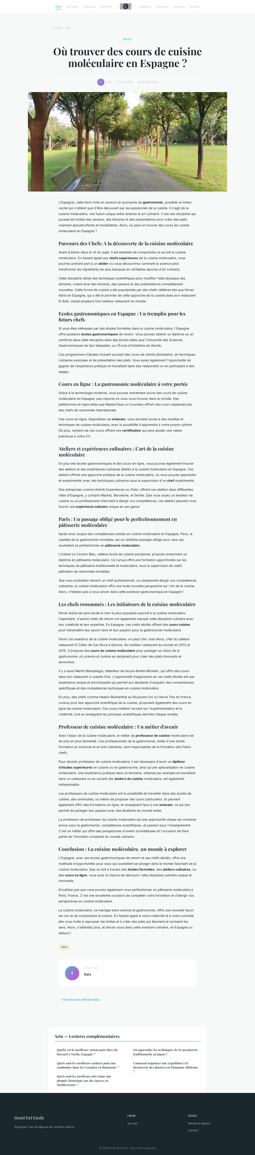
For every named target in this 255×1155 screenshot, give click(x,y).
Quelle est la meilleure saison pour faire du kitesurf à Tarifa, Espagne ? (87, 1052)
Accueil (57, 27)
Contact (193, 1130)
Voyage (194, 6)
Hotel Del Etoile (29, 1117)
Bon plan (72, 6)
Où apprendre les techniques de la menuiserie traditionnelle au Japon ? (165, 1052)
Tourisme (162, 6)
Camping (89, 6)
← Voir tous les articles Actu (79, 999)
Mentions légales (199, 1123)
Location (145, 6)
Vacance (179, 6)
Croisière (106, 6)
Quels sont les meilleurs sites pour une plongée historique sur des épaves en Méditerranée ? (84, 1080)
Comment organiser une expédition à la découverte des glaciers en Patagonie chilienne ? (165, 1067)
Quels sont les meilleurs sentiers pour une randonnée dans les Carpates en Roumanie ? (88, 1065)
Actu (58, 6)
